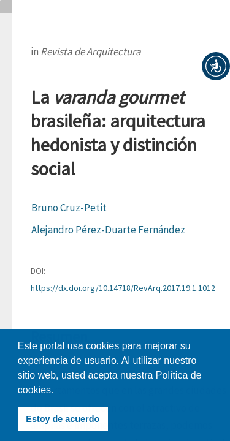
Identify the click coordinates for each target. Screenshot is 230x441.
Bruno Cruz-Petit (69, 207)
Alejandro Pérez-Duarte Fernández (108, 229)
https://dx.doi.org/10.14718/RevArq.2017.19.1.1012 (123, 287)
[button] (216, 66)
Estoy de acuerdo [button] (62, 419)
